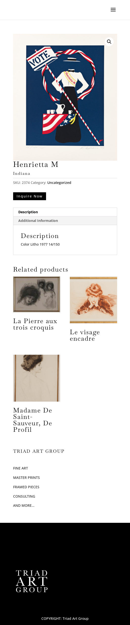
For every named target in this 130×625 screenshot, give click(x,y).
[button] (109, 41)
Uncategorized (59, 182)
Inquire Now (30, 196)
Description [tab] (28, 212)
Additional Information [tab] (38, 220)
